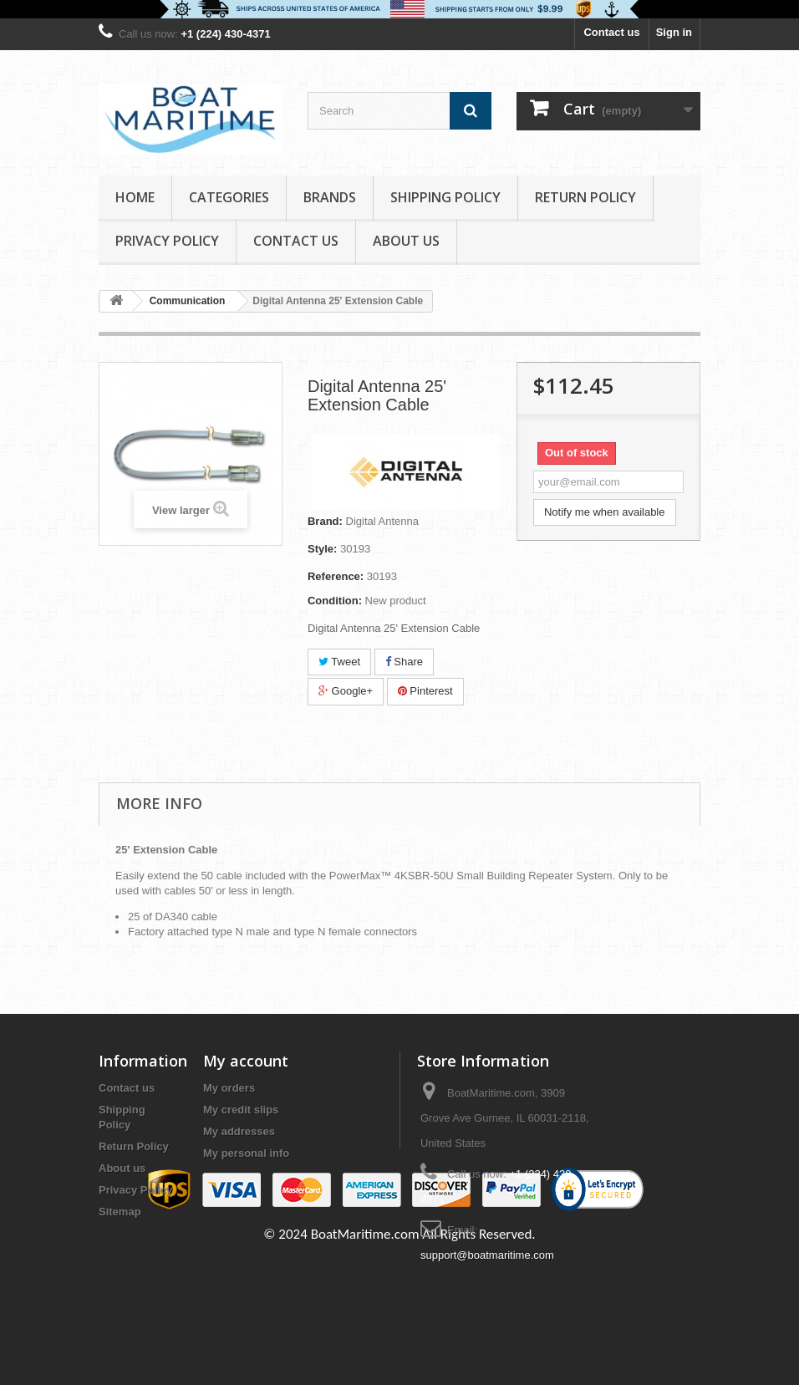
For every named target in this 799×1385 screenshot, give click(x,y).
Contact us (611, 32)
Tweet (339, 661)
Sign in (674, 32)
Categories (229, 197)
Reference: (336, 576)
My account (245, 1061)
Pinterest (425, 691)
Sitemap (120, 1211)
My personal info (246, 1153)
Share (404, 661)
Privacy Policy (167, 241)
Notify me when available (604, 512)
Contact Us (295, 241)
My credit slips (240, 1109)
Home (135, 197)
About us (406, 241)
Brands (329, 197)
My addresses (239, 1131)
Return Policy (585, 197)
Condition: (335, 600)
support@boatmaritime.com (487, 1255)
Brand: (325, 521)
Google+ (345, 691)
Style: (322, 548)
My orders (229, 1088)
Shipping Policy (445, 197)
